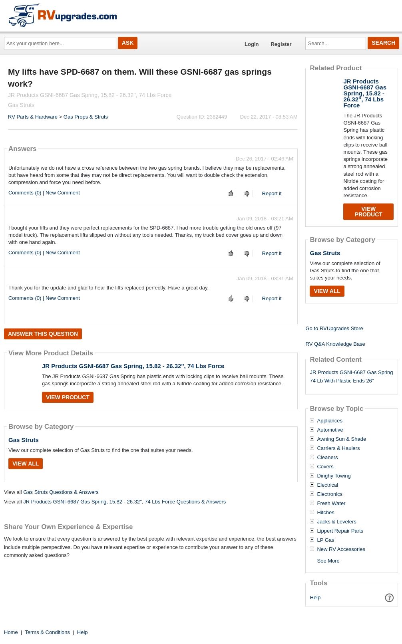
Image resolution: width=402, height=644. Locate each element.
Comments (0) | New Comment (44, 193)
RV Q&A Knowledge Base (335, 344)
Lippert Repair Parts (340, 531)
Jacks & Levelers (336, 522)
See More (328, 561)
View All (25, 463)
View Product (68, 397)
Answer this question (43, 334)
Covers (325, 467)
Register (281, 44)
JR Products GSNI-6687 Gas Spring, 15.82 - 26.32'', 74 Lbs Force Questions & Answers (124, 502)
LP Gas (325, 540)
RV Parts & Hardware (33, 117)
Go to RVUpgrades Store (334, 328)
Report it (272, 193)
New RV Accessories (341, 549)
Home (11, 632)
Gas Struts (23, 439)
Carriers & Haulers (338, 448)
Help (315, 597)
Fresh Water (331, 503)
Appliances (329, 421)
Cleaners (327, 457)
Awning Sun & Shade (341, 439)
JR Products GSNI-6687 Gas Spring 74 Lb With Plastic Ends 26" (351, 376)
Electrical (327, 485)
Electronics (329, 494)
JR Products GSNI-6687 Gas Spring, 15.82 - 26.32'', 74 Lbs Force (133, 366)
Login (252, 44)
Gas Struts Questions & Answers (61, 492)
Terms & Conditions (47, 632)
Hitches (325, 512)
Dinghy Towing (333, 476)
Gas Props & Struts (86, 117)
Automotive (330, 430)
